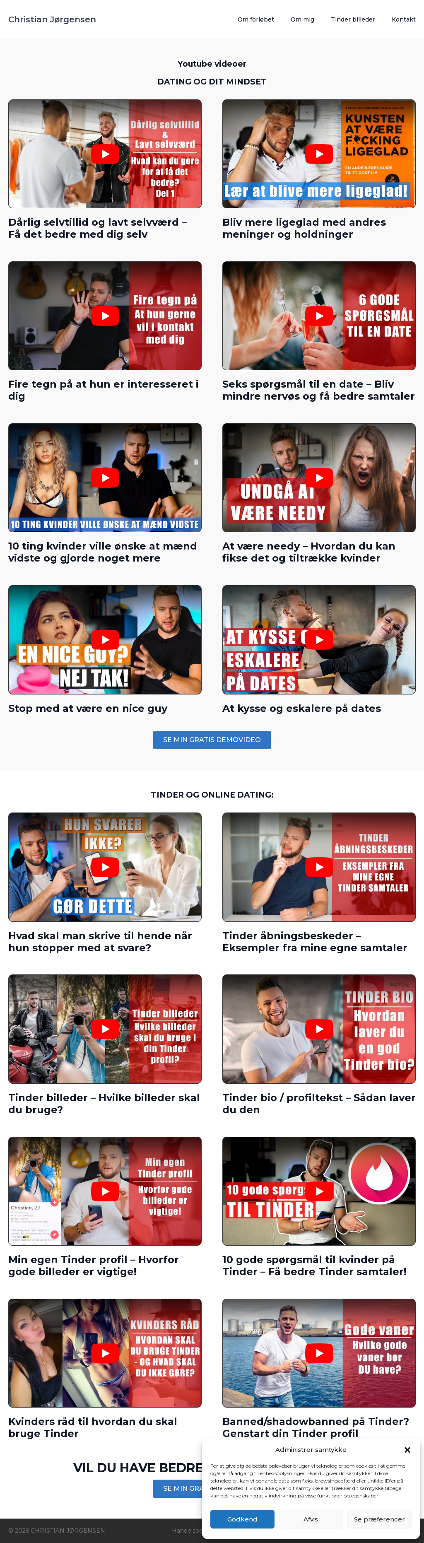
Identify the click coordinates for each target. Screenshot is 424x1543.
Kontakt (404, 19)
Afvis (311, 1519)
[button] (407, 1450)
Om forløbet (256, 19)
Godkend (242, 1519)
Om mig (302, 19)
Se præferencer (379, 1519)
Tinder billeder (353, 19)
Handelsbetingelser (200, 1530)
